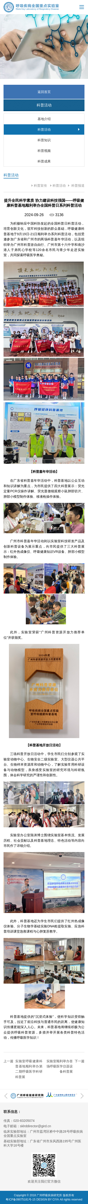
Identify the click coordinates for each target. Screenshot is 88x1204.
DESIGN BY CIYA (47, 1199)
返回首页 (44, 92)
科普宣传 (40, 185)
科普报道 (77, 185)
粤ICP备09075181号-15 (20, 1199)
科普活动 (59, 185)
